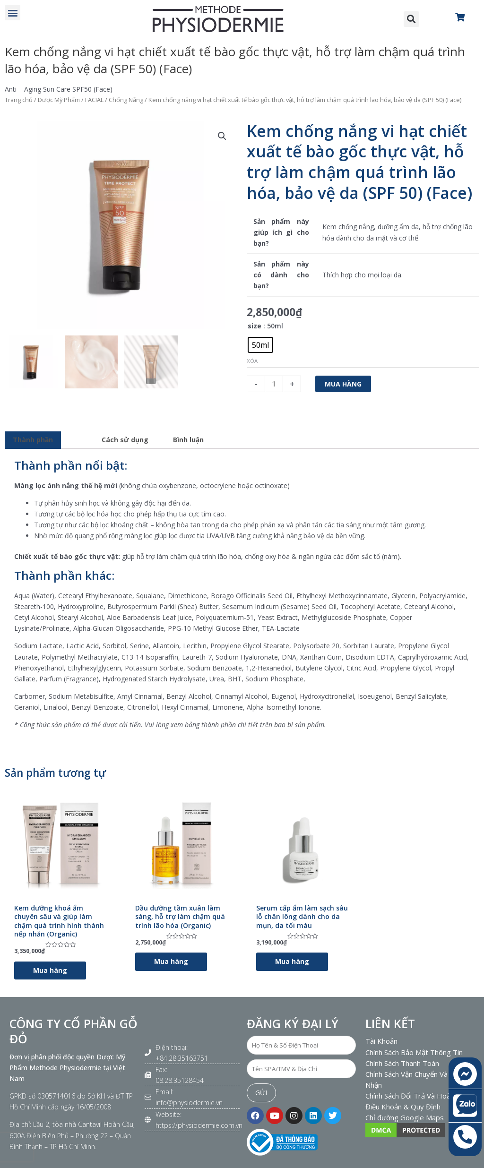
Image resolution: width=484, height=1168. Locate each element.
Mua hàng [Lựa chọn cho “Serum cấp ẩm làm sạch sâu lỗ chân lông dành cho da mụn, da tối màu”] (292, 961)
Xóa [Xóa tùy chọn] (252, 360)
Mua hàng (343, 383)
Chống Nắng (126, 99)
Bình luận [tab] (188, 439)
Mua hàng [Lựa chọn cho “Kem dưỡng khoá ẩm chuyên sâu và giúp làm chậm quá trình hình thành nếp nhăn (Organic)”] (50, 970)
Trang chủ (19, 99)
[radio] (260, 345)
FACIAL (94, 99)
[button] (12, 12)
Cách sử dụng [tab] (125, 439)
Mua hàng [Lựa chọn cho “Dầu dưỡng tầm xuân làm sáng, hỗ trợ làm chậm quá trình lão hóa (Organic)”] (171, 961)
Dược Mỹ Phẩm (59, 99)
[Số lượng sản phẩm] (274, 384)
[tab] (77, 437)
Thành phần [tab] (33, 439)
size (254, 325)
